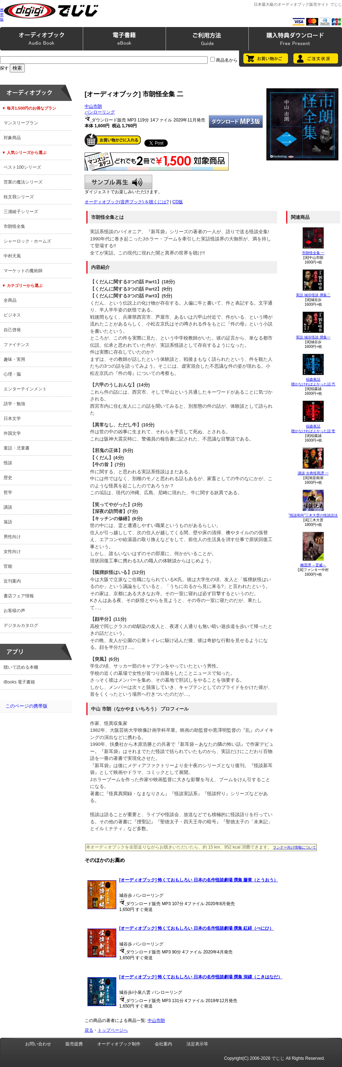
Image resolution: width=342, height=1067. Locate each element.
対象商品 (12, 137)
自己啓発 (12, 329)
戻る (89, 1030)
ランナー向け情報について (294, 847)
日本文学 (12, 418)
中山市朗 (93, 106)
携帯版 (2, 14)
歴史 (8, 477)
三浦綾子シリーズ (21, 211)
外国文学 (12, 433)
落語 (8, 521)
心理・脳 (12, 374)
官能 (8, 566)
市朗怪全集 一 (313, 253)
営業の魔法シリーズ (23, 182)
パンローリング (100, 112)
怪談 (8, 462)
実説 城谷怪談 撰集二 (313, 295)
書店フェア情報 (19, 595)
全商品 (10, 300)
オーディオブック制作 (118, 1043)
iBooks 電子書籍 (19, 682)
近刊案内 (12, 581)
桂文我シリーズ (19, 196)
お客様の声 (14, 610)
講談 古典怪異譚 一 (313, 473)
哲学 (8, 492)
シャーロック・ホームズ (27, 241)
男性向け (12, 536)
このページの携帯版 (26, 706)
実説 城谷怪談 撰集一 (313, 337)
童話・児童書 (17, 448)
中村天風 (12, 255)
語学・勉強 (14, 403)
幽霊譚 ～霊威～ (313, 565)
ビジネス (12, 315)
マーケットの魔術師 (23, 270)
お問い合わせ (38, 1043)
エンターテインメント (25, 388)
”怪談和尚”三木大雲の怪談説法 (313, 515)
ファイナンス (17, 344)
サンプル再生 (118, 182)
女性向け (12, 551)
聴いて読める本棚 (21, 667)
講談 (8, 507)
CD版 (177, 201)
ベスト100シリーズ (22, 167)
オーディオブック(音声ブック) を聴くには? (127, 201)
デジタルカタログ (21, 625)
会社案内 (163, 1043)
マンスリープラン (21, 122)
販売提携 (74, 1043)
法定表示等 (197, 1043)
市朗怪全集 (14, 226)
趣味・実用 (14, 359)
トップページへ (113, 1030)
